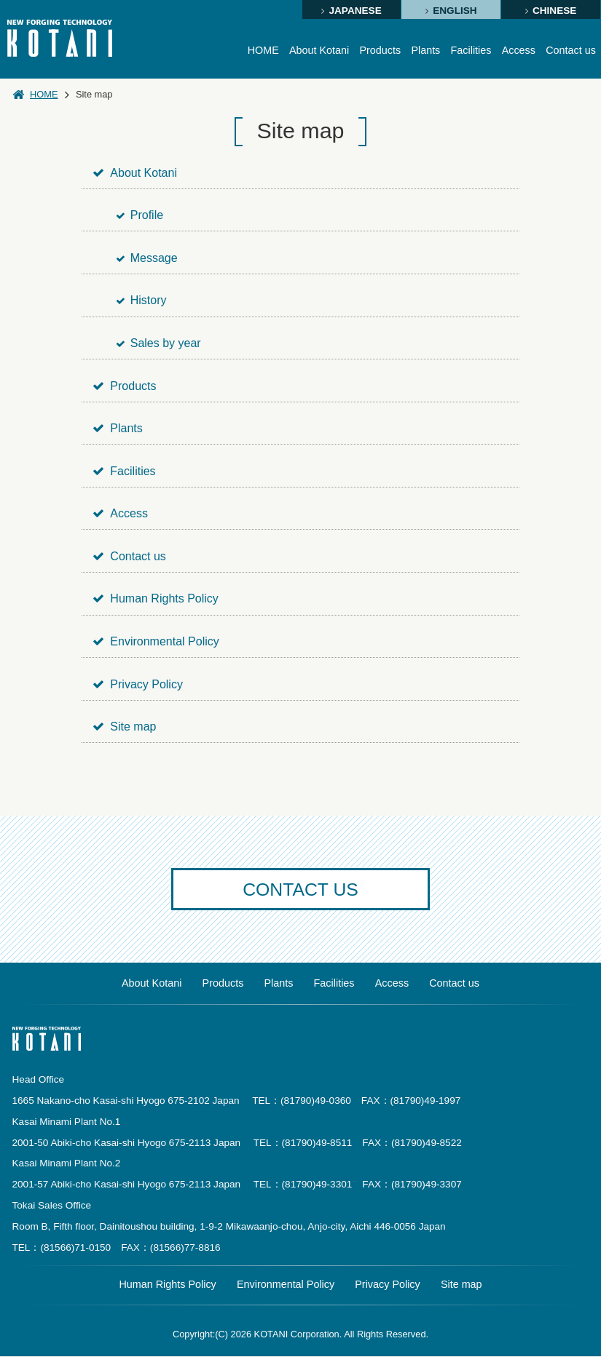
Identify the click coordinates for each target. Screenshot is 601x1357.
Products (379, 50)
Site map (125, 726)
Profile (140, 215)
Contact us (571, 50)
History (142, 300)
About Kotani (318, 50)
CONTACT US (301, 890)
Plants (425, 50)
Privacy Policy (138, 684)
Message (147, 258)
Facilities (470, 50)
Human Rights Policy (156, 598)
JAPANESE (355, 10)
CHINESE (554, 10)
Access (518, 50)
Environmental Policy (156, 641)
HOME (262, 50)
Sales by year (159, 343)
